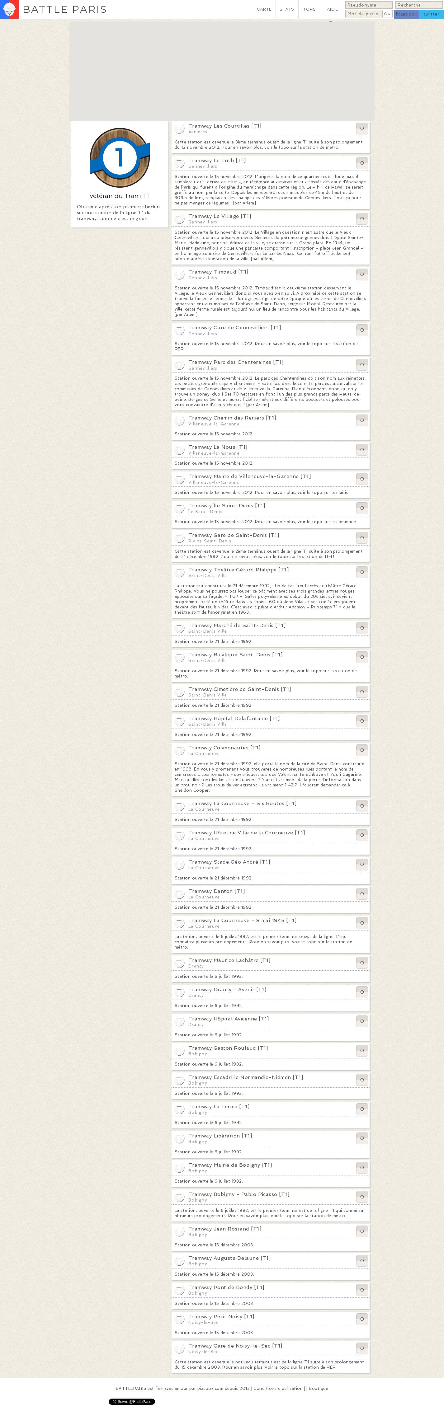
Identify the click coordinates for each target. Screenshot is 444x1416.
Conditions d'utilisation (278, 1388)
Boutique (318, 1388)
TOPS (309, 9)
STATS (287, 9)
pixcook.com (210, 1388)
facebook (406, 14)
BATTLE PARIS (64, 9)
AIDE (332, 9)
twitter (431, 14)
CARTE (264, 9)
